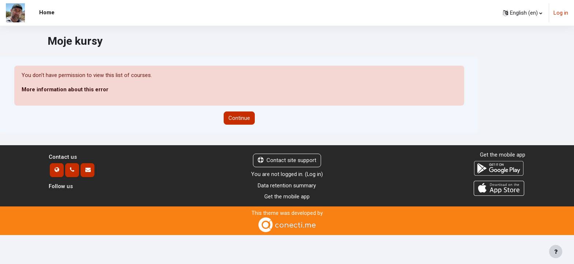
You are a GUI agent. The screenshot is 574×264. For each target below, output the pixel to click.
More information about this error (65, 90)
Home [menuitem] (47, 12)
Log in (561, 13)
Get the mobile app (287, 196)
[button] (522, 13)
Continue (239, 118)
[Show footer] (555, 251)
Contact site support (287, 160)
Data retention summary (287, 185)
